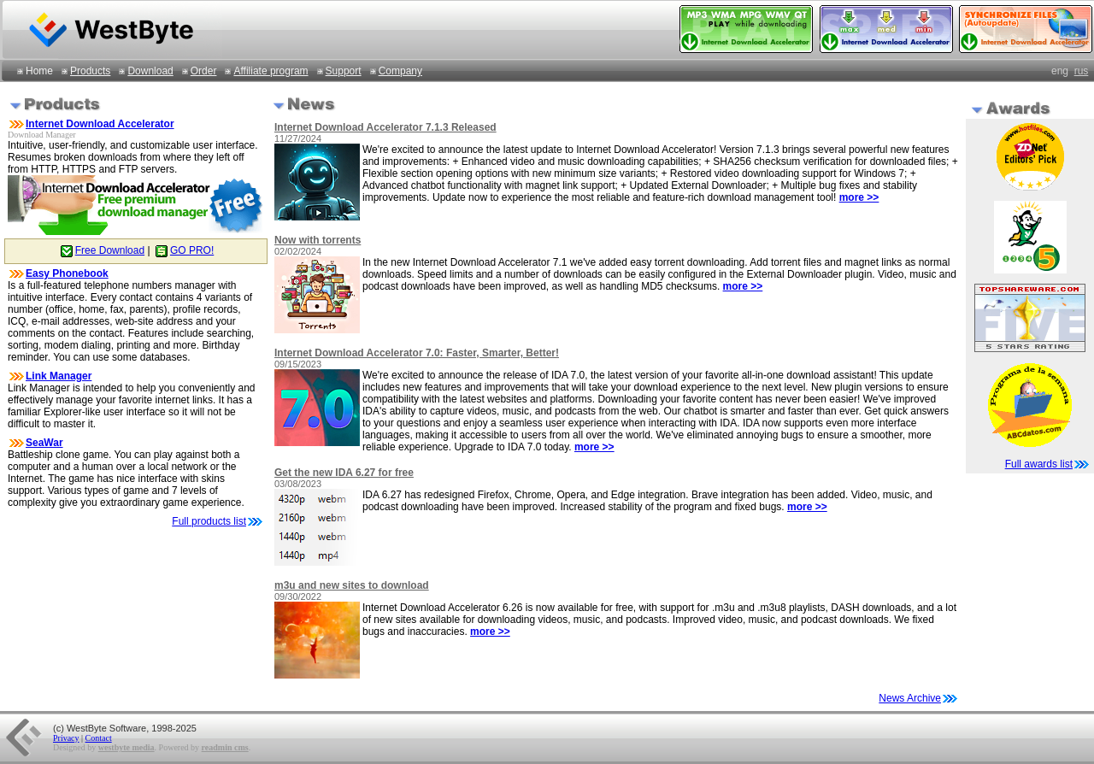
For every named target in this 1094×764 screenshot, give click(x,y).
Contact (98, 738)
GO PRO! (183, 250)
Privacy (66, 738)
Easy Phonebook (67, 273)
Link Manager (58, 376)
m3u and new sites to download (351, 585)
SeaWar (44, 443)
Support (344, 71)
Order (204, 71)
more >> (859, 197)
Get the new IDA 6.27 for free (344, 473)
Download (150, 71)
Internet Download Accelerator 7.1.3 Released (385, 127)
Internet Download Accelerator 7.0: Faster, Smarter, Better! (416, 353)
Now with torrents (317, 240)
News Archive (919, 698)
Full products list (209, 521)
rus (1081, 71)
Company (400, 71)
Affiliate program (270, 71)
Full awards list (1039, 464)
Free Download (101, 250)
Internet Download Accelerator (100, 124)
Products (90, 71)
